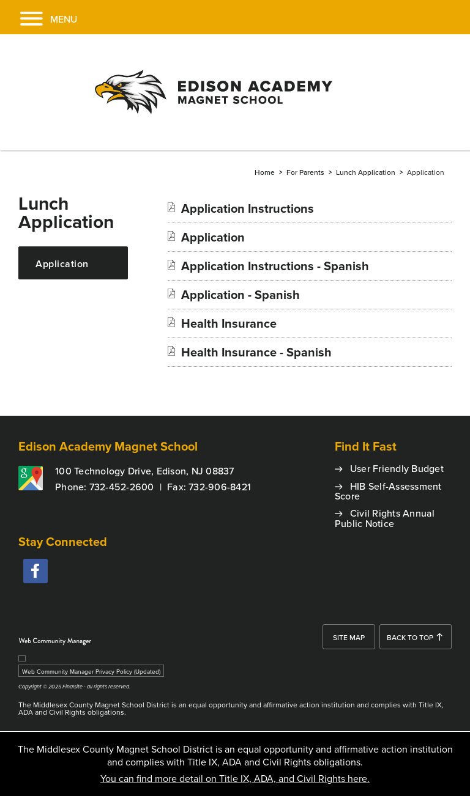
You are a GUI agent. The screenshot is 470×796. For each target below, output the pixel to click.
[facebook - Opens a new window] (35, 571)
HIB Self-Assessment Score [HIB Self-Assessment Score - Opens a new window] (388, 491)
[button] (38, 17)
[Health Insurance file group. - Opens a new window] (229, 323)
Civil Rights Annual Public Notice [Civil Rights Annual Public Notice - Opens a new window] (385, 518)
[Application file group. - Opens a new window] (213, 237)
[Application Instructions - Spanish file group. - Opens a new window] (275, 266)
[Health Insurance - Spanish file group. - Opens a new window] (256, 352)
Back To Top (410, 637)
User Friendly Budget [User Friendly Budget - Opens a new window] (397, 468)
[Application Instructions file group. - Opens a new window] (247, 208)
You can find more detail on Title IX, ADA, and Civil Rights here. (235, 778)
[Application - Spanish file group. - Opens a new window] (240, 294)
